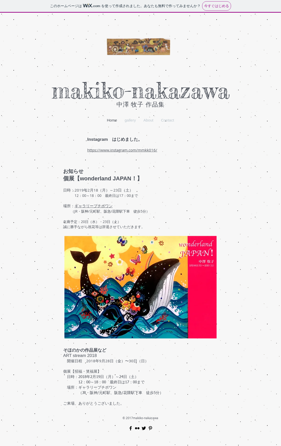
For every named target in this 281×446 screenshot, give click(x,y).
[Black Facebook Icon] (130, 428)
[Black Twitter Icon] (144, 428)
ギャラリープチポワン (94, 205)
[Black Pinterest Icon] (150, 428)
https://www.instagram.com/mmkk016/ (122, 149)
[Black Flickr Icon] (137, 428)
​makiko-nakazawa (140, 90)
